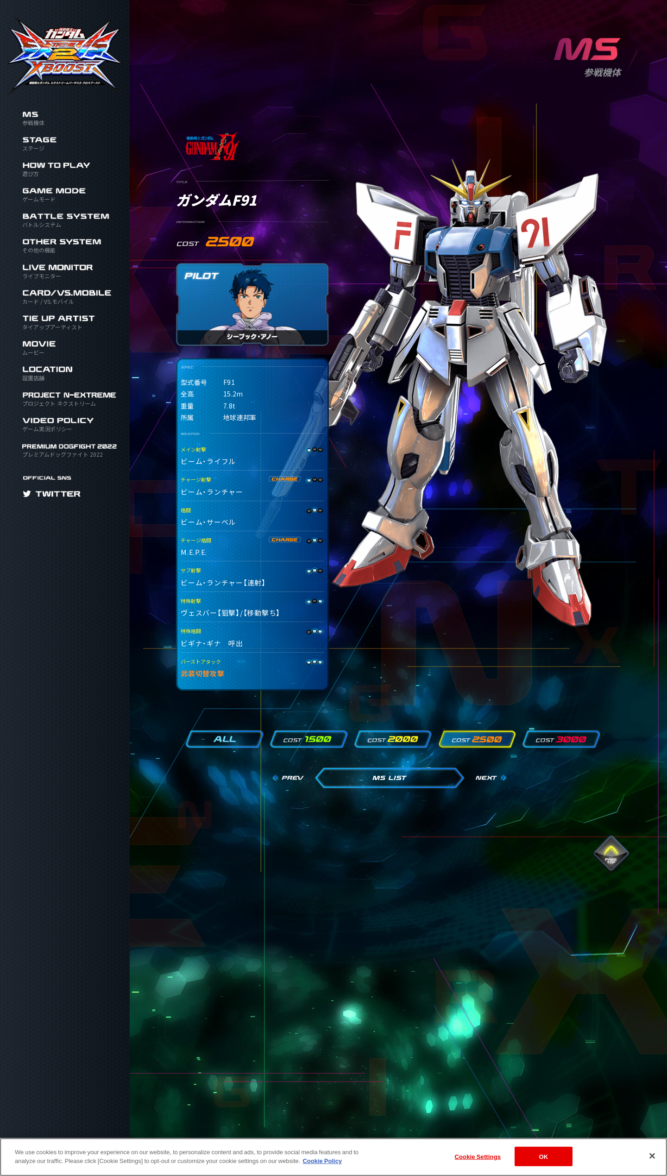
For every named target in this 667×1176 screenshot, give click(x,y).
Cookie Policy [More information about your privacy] (322, 1160)
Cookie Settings (478, 1156)
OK (543, 1156)
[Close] (652, 1155)
